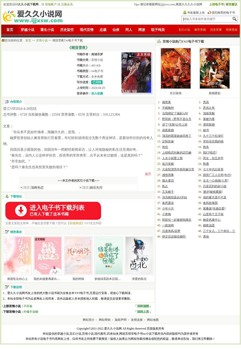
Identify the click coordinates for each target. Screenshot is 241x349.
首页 (9, 30)
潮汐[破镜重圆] (212, 191)
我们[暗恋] (210, 152)
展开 (148, 174)
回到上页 (143, 311)
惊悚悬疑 (232, 29)
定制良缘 (168, 141)
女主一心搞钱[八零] (215, 180)
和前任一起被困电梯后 (176, 219)
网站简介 (88, 319)
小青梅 (166, 214)
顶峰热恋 (33, 187)
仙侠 (115, 30)
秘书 (206, 130)
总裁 (103, 30)
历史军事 (216, 29)
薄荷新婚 (209, 124)
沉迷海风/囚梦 (171, 231)
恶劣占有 (209, 108)
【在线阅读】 (75, 223)
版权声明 (121, 319)
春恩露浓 (168, 203)
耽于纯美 (158, 30)
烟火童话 (168, 180)
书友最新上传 (196, 12)
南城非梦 (97, 54)
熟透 (206, 163)
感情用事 (168, 175)
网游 (141, 30)
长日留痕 (176, 93)
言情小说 (42, 40)
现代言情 (86, 30)
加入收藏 (97, 93)
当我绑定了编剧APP (175, 113)
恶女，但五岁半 (213, 158)
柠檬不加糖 (31, 311)
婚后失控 (92, 187)
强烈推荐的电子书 (223, 12)
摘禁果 (166, 102)
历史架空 (67, 30)
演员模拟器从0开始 (174, 197)
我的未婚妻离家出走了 (48, 279)
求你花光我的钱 (213, 141)
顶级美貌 (209, 113)
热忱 (165, 147)
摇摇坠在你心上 (17, 279)
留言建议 (231, 4)
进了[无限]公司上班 (174, 124)
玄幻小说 (184, 29)
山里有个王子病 (213, 214)
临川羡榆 (168, 163)
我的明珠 (78, 279)
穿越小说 (27, 30)
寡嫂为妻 (209, 119)
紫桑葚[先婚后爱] (214, 208)
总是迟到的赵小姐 (214, 186)
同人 (128, 30)
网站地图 (153, 319)
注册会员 (67, 4)
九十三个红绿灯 (213, 136)
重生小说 (47, 30)
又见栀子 (168, 191)
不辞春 (28, 306)
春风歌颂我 (210, 203)
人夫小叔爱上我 (172, 158)
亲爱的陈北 (139, 279)
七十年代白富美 (213, 169)
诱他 (206, 236)
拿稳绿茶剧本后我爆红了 (110, 279)
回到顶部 (143, 306)
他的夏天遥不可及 (214, 197)
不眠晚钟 (168, 108)
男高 (206, 102)
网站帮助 (105, 319)
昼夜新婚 (168, 130)
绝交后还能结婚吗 (173, 236)
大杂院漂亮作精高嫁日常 (178, 169)
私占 (165, 186)
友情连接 (137, 319)
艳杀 (206, 147)
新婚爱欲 (215, 93)
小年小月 (168, 208)
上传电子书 (216, 4)
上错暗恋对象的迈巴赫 (176, 152)
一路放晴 (168, 225)
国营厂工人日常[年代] (217, 175)
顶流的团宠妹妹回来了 (176, 136)
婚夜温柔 (209, 225)
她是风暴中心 (212, 219)
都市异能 (200, 29)
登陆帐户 (51, 4)
